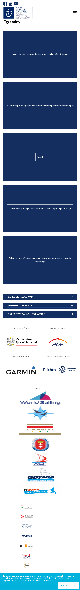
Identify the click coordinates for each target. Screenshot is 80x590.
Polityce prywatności (45, 580)
